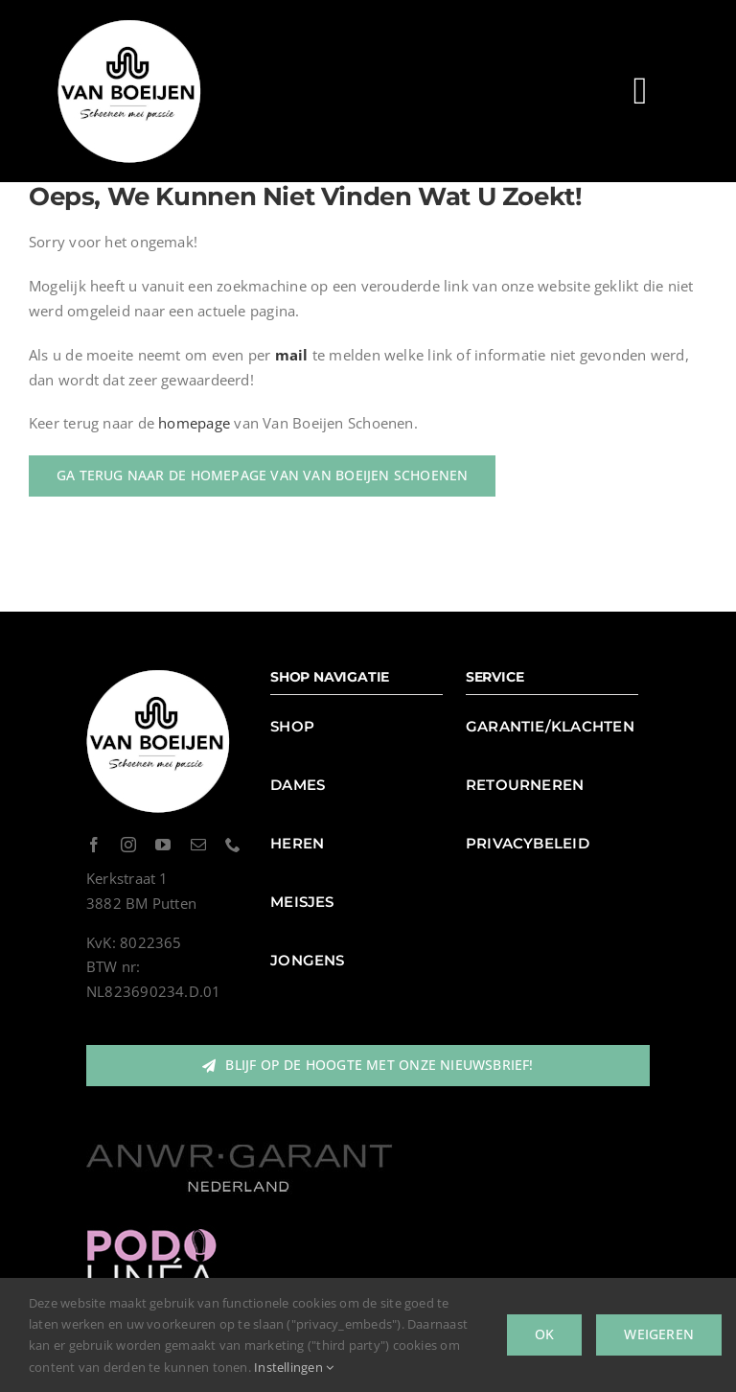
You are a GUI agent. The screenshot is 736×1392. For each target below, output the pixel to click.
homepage (194, 422)
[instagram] (128, 844)
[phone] (233, 844)
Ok (544, 1334)
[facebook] (94, 844)
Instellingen (294, 1367)
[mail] (198, 844)
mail (292, 354)
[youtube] (163, 844)
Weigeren (659, 1334)
